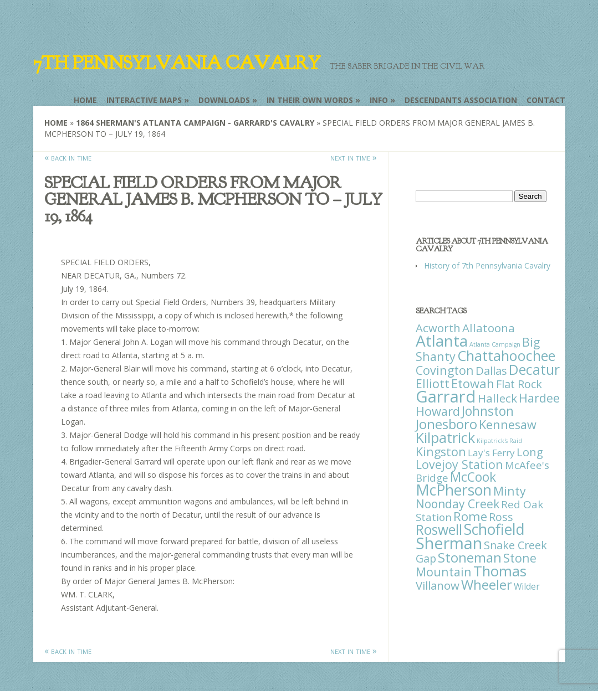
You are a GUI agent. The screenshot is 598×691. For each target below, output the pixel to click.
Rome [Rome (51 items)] (470, 516)
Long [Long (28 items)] (530, 452)
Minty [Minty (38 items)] (509, 491)
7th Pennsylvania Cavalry (176, 63)
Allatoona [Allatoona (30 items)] (488, 328)
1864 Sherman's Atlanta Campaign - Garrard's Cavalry (195, 122)
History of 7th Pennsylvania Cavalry (487, 265)
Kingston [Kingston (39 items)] (441, 452)
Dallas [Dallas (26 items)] (491, 370)
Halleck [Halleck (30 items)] (497, 398)
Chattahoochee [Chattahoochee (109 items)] (506, 355)
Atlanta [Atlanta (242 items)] (442, 340)
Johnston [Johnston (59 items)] (488, 411)
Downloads (224, 100)
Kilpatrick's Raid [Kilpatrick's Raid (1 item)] (499, 441)
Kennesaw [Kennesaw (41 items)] (507, 424)
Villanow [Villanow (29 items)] (437, 585)
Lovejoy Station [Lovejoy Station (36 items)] (459, 464)
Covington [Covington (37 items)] (445, 370)
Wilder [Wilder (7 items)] (527, 586)
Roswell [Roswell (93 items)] (439, 529)
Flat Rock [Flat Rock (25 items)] (519, 384)
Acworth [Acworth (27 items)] (438, 328)
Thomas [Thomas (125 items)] (500, 571)
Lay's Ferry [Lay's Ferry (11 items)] (491, 452)
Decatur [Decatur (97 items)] (534, 369)
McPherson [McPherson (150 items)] (454, 490)
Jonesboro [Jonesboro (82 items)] (446, 424)
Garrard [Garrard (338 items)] (446, 396)
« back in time (67, 157)
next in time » (353, 157)
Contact (546, 100)
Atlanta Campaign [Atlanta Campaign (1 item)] (494, 344)
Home (85, 100)
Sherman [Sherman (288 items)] (449, 543)
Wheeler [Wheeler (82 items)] (486, 584)
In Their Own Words (310, 100)
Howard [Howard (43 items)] (438, 411)
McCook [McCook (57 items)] (473, 477)
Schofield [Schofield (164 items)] (494, 529)
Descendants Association (461, 100)
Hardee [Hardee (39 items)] (539, 398)
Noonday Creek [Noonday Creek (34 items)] (457, 504)
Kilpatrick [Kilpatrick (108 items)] (445, 437)
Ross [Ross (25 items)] (501, 516)
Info (379, 100)
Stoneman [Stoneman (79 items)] (470, 557)
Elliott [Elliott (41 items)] (432, 383)
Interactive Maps (144, 100)
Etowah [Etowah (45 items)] (472, 383)
